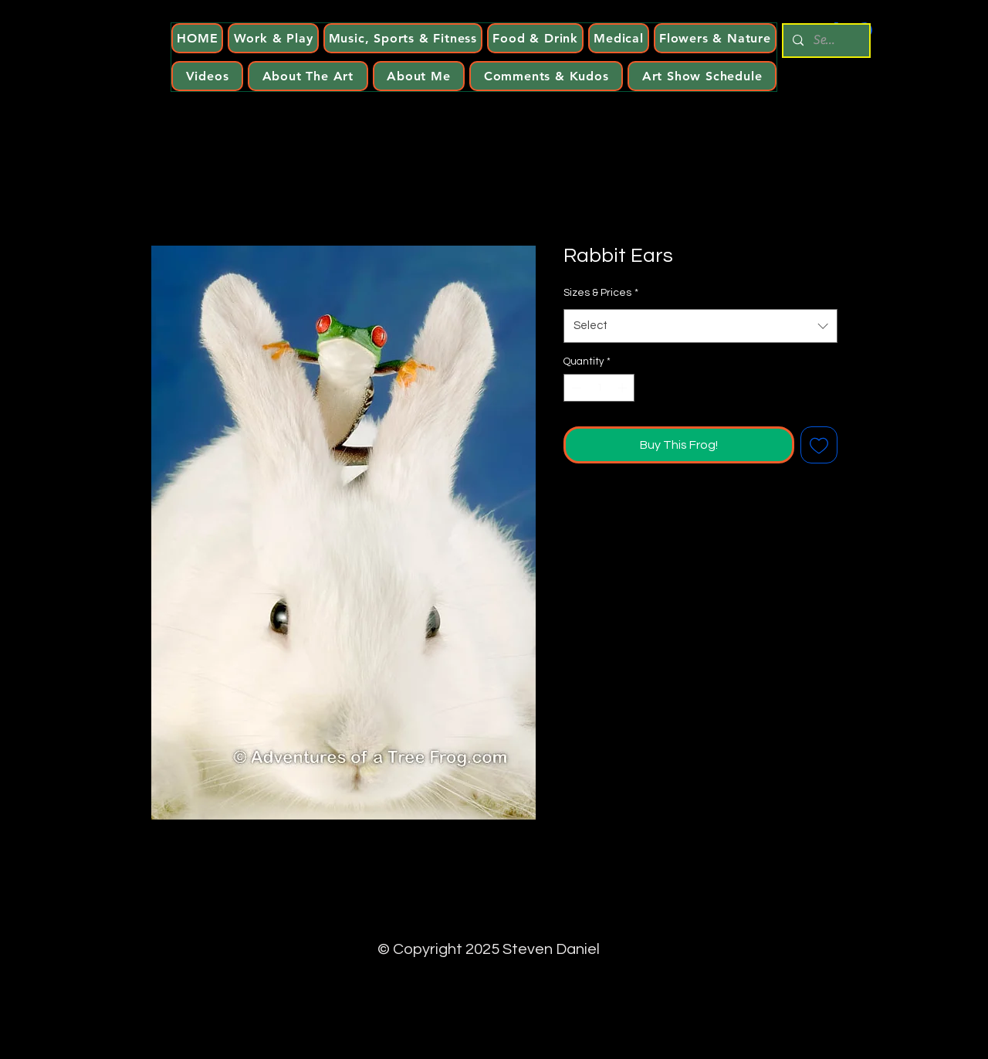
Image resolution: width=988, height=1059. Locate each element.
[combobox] (700, 326)
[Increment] (623, 388)
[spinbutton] (599, 388)
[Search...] (825, 40)
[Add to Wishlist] (818, 444)
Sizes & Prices (600, 292)
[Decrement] (575, 388)
